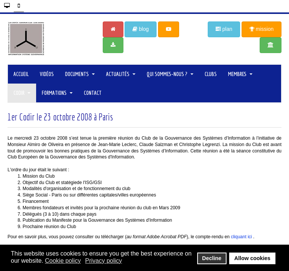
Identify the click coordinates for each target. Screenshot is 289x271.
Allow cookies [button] (252, 258)
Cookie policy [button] (63, 260)
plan (224, 29)
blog (140, 29)
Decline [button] (211, 258)
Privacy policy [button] (103, 260)
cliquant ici (241, 236)
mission (261, 29)
